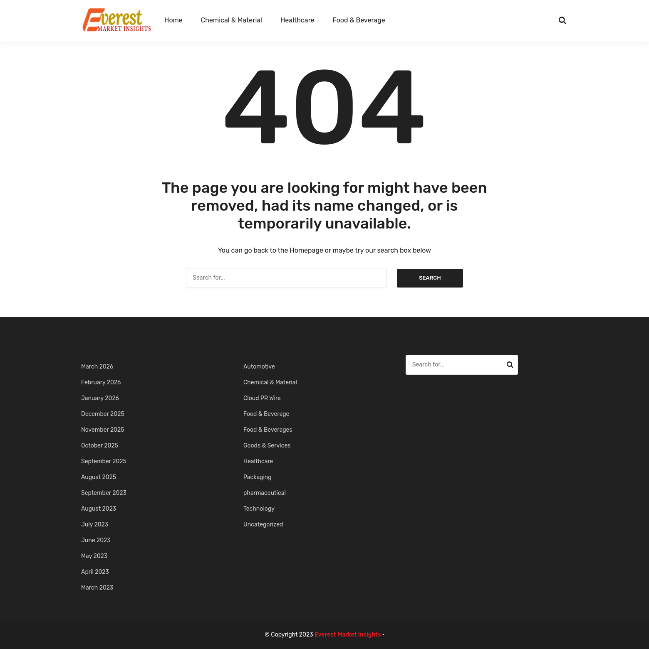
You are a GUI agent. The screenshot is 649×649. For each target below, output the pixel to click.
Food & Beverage (359, 20)
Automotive (259, 366)
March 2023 (97, 587)
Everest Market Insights (348, 634)
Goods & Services (266, 445)
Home (173, 20)
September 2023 (103, 493)
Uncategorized (263, 524)
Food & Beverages (267, 429)
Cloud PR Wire (262, 398)
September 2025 (103, 461)
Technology (259, 508)
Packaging (257, 477)
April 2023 (95, 571)
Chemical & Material (231, 20)
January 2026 (100, 398)
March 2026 (97, 366)
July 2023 (94, 524)
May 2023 (94, 556)
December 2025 (102, 414)
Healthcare (297, 20)
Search (430, 278)
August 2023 (98, 508)
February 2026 (101, 382)
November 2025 (102, 429)
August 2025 (98, 477)
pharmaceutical (264, 493)
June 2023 (96, 540)
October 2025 (99, 445)
